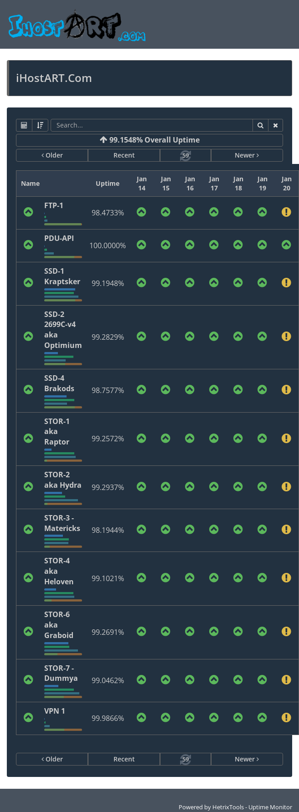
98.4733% (108, 213)
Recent (124, 155)
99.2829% (108, 337)
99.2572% (108, 439)
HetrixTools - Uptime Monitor (252, 807)
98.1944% (108, 530)
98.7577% (108, 390)
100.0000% (107, 245)
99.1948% (108, 283)
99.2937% (108, 487)
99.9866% (108, 718)
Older (52, 155)
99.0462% (108, 680)
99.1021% (108, 578)
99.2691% (108, 632)
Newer (247, 155)
